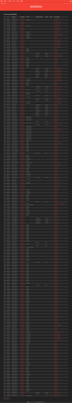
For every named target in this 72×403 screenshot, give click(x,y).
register (5, 3)
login (1, 3)
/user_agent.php (57, 18)
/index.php (56, 53)
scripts (9, 1)
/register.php (56, 97)
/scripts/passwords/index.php (59, 203)
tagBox (5, 1)
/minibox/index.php (58, 33)
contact (18, 1)
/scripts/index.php (57, 142)
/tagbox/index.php (57, 68)
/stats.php (56, 19)
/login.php (56, 135)
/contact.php (56, 133)
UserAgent (22, 18)
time (8, 16)
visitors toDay (6, 397)
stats (14, 1)
